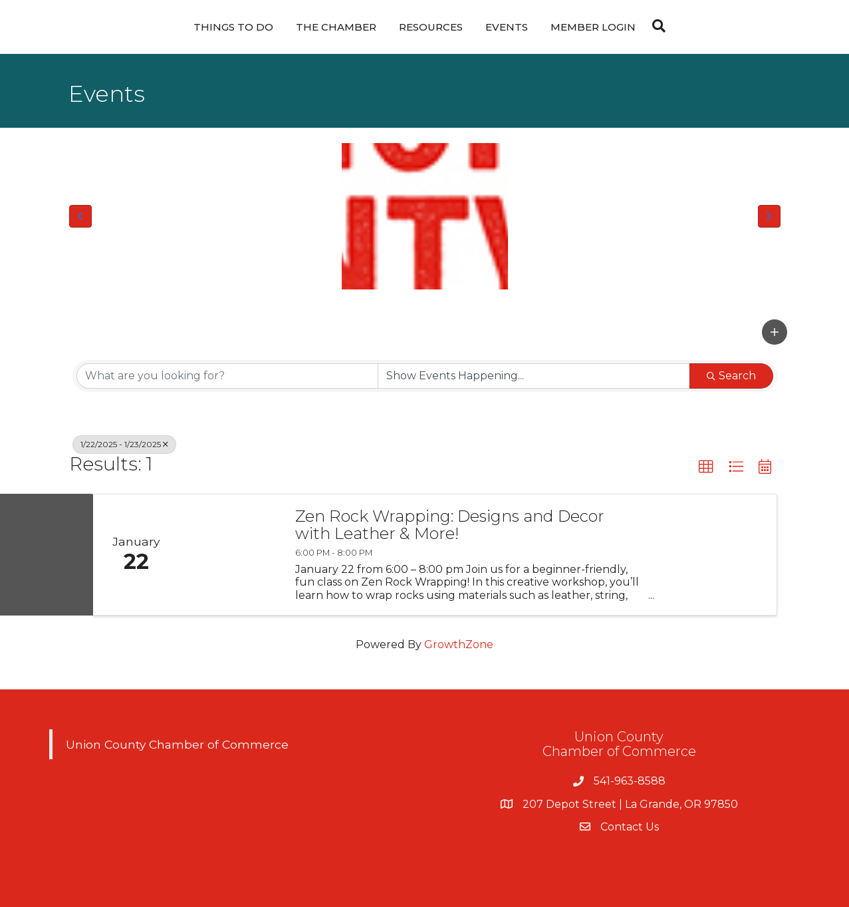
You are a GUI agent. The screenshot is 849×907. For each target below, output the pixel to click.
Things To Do (233, 27)
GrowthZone (458, 644)
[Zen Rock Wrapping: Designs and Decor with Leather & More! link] (231, 554)
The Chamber (336, 27)
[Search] (656, 26)
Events (506, 27)
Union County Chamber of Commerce (177, 744)
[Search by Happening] (534, 376)
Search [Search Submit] (731, 375)
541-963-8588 (630, 781)
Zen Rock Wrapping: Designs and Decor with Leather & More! (449, 525)
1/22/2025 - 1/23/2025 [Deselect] (124, 444)
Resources (431, 27)
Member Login (593, 27)
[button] (80, 216)
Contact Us (629, 826)
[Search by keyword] (227, 376)
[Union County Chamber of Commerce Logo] (424, 216)
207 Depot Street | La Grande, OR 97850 (630, 804)
